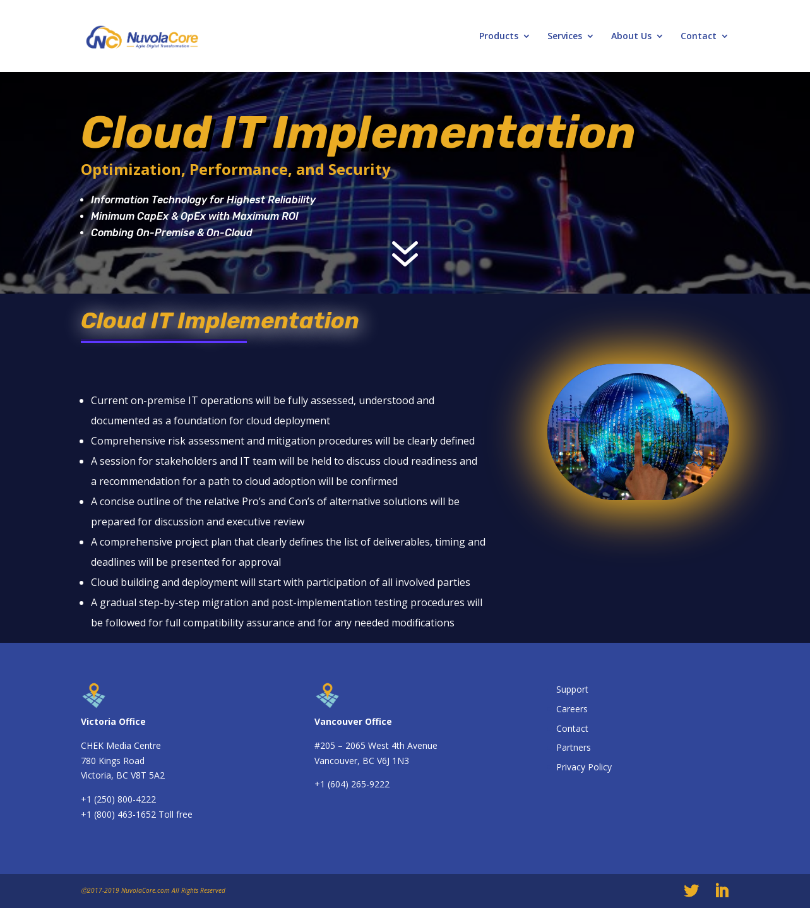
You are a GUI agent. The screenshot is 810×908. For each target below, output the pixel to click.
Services (564, 37)
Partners (573, 747)
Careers (572, 709)
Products (498, 37)
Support (572, 689)
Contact (699, 37)
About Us (631, 37)
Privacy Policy (584, 767)
